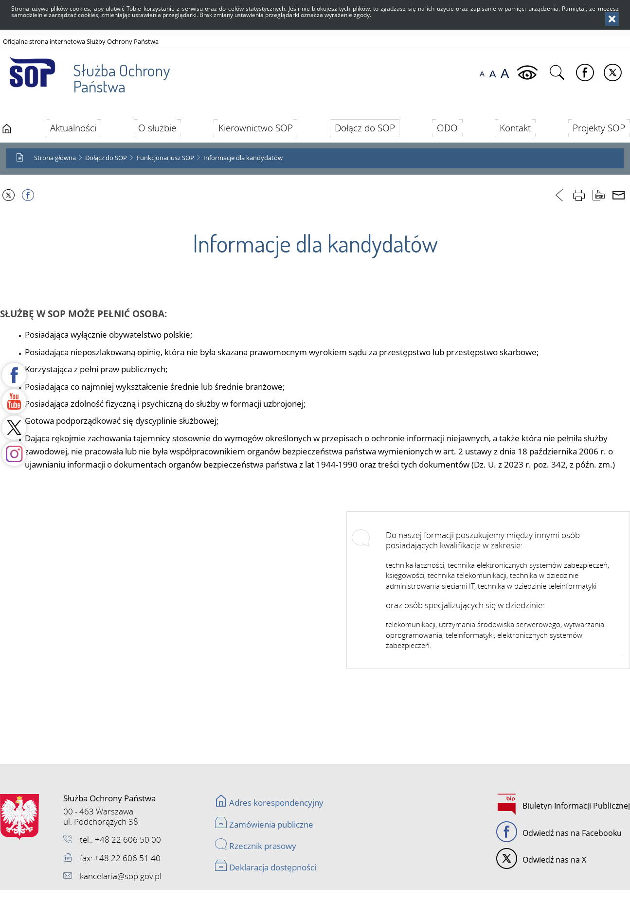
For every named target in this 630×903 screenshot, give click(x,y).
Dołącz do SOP (106, 158)
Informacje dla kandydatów (243, 158)
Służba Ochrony (86, 72)
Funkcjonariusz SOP (165, 158)
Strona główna (55, 158)
